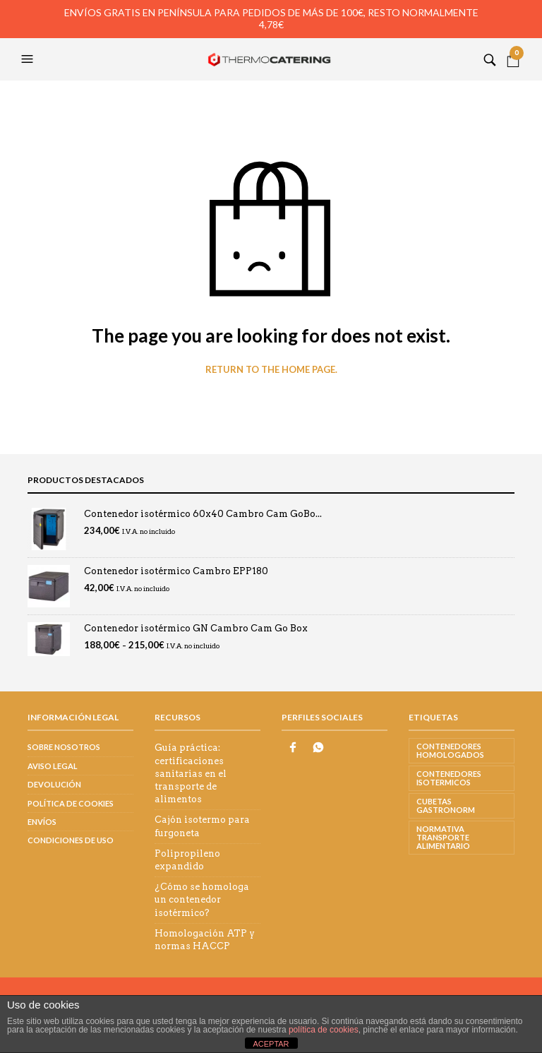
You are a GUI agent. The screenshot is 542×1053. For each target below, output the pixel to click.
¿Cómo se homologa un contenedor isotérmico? (202, 899)
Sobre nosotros (64, 746)
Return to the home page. (271, 369)
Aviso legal (53, 766)
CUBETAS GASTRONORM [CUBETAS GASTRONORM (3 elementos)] (445, 805)
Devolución (54, 784)
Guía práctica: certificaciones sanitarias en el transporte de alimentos (191, 773)
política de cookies (324, 1030)
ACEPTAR (271, 1044)
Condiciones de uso (71, 840)
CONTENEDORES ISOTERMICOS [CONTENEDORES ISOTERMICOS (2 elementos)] (448, 778)
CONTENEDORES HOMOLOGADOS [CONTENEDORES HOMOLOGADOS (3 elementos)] (450, 750)
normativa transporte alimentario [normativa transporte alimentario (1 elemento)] (443, 837)
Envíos (42, 821)
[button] (28, 59)
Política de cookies (71, 803)
